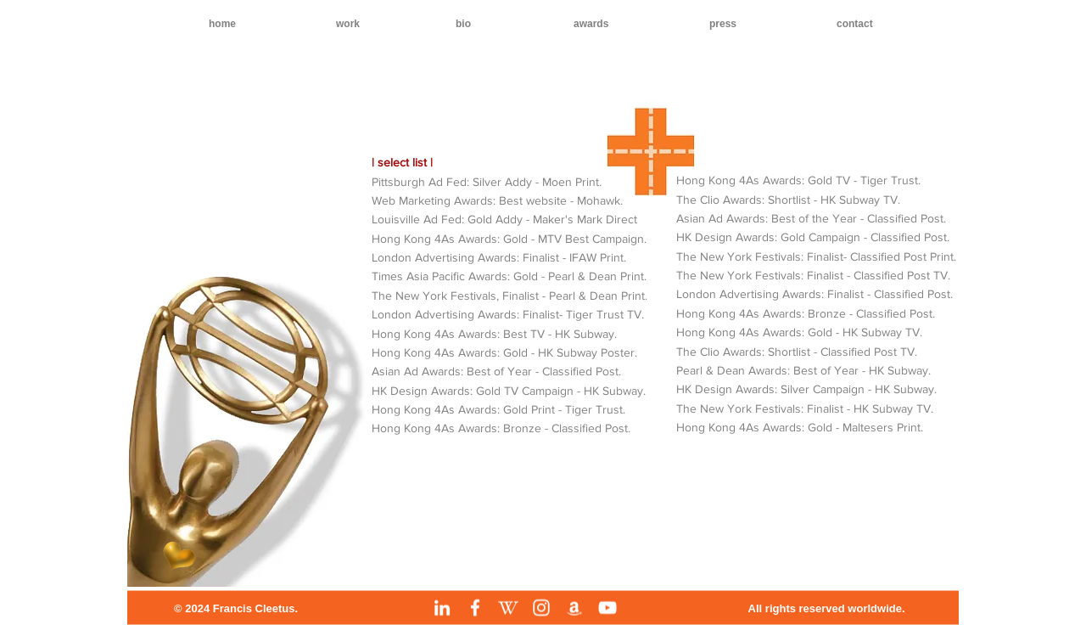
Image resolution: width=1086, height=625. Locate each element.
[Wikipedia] (508, 608)
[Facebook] (475, 608)
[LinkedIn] (442, 608)
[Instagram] (541, 608)
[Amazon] (574, 608)
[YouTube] (607, 608)
